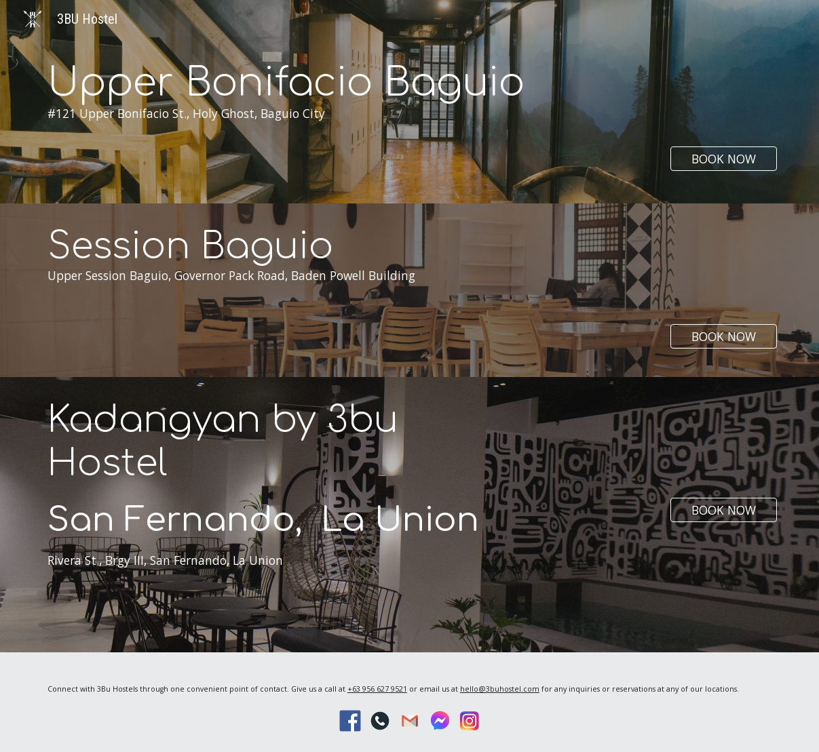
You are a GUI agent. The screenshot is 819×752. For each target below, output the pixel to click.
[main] (315, 120)
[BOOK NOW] (723, 159)
